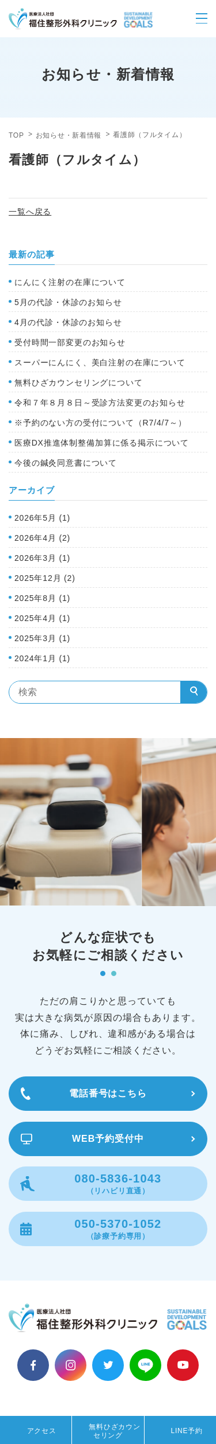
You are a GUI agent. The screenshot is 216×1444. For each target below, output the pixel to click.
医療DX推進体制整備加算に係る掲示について (101, 442)
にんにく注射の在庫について (70, 282)
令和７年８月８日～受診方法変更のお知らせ (99, 402)
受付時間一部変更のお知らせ (70, 342)
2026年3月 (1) (42, 558)
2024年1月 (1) (42, 658)
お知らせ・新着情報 (68, 135)
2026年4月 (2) (42, 538)
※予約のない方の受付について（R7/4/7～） (100, 422)
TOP (16, 135)
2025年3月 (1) (42, 638)
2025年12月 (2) (44, 578)
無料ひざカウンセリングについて (78, 382)
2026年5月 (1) (42, 517)
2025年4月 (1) (42, 618)
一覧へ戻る (30, 211)
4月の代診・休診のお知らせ (68, 322)
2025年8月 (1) (42, 598)
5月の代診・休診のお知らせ (68, 302)
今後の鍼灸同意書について (65, 462)
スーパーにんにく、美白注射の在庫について (99, 362)
